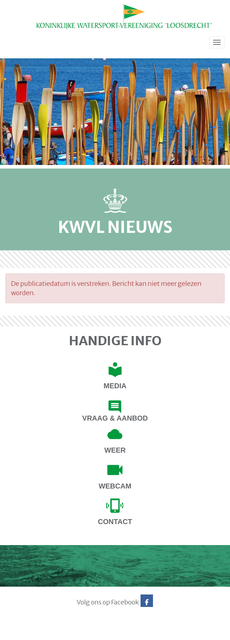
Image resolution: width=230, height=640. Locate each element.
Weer (115, 450)
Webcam (115, 486)
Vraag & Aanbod (115, 418)
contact (115, 522)
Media (115, 386)
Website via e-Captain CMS (27, 632)
